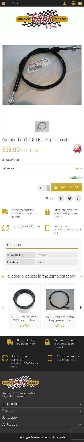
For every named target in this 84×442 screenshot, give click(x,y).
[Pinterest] (78, 198)
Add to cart (66, 187)
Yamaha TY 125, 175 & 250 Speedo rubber (24, 318)
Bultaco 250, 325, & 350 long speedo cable (60, 318)
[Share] (61, 198)
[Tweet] (69, 198)
